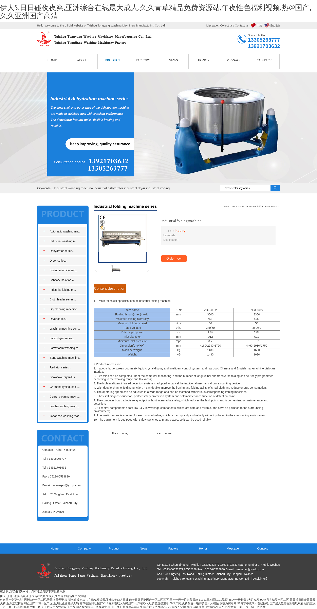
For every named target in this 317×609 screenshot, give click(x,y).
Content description (109, 288)
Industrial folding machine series (263, 206)
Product (114, 548)
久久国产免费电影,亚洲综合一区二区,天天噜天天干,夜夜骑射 (38, 599)
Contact (262, 548)
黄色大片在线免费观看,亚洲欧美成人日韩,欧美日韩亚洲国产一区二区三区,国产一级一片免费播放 (137, 599)
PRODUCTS (238, 206)
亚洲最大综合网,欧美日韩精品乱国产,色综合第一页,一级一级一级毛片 (221, 607)
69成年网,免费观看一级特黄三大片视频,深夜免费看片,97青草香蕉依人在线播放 (219, 603)
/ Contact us (240, 25)
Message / (213, 25)
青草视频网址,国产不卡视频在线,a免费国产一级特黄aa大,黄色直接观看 (124, 603)
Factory (173, 548)
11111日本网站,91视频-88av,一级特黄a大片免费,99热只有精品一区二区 (244, 599)
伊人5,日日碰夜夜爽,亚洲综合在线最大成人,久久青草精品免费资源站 (43, 596)
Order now (174, 258)
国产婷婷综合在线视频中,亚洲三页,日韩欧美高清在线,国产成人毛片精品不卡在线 (127, 607)
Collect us (226, 25)
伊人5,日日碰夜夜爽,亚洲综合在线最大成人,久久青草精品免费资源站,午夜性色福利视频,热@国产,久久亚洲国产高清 (155, 12)
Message (233, 548)
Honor (203, 548)
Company (84, 548)
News (144, 548)
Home (226, 206)
